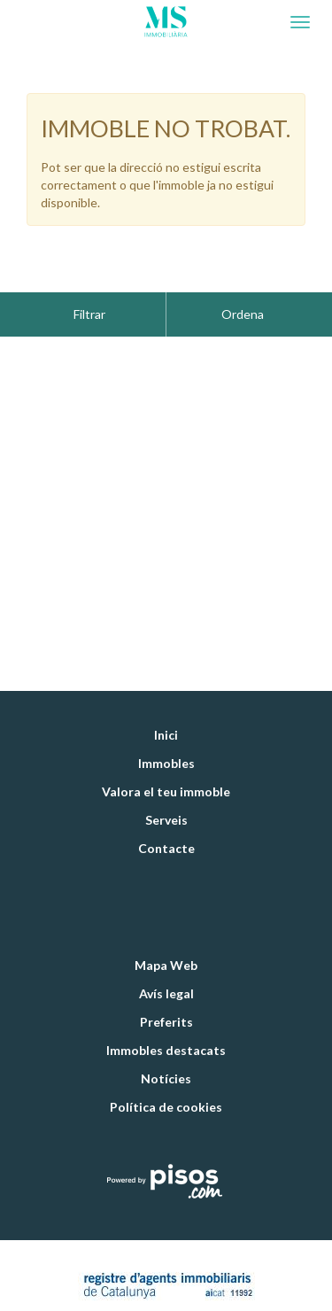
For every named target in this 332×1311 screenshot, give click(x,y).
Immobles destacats (166, 1005)
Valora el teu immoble (166, 747)
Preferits (166, 977)
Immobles (166, 718)
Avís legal (166, 949)
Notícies (166, 1034)
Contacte (166, 803)
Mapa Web (166, 920)
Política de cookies (166, 1062)
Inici (166, 690)
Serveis (166, 775)
